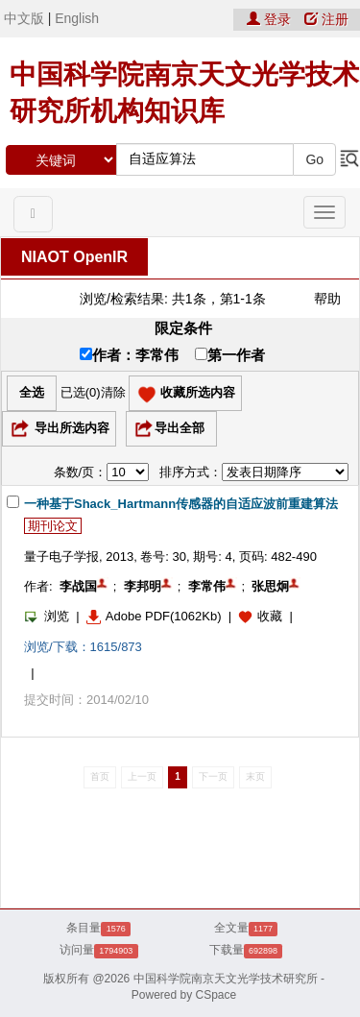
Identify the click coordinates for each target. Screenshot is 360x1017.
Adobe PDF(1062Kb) (154, 616)
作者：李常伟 (129, 355)
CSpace (216, 995)
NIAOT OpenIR (74, 257)
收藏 (269, 616)
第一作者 (230, 355)
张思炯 (270, 586)
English (77, 18)
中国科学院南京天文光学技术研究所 (225, 978)
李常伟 (207, 586)
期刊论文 (53, 526)
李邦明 (142, 586)
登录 (271, 19)
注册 (326, 19)
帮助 (327, 298)
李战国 (78, 586)
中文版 (24, 18)
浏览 (46, 616)
